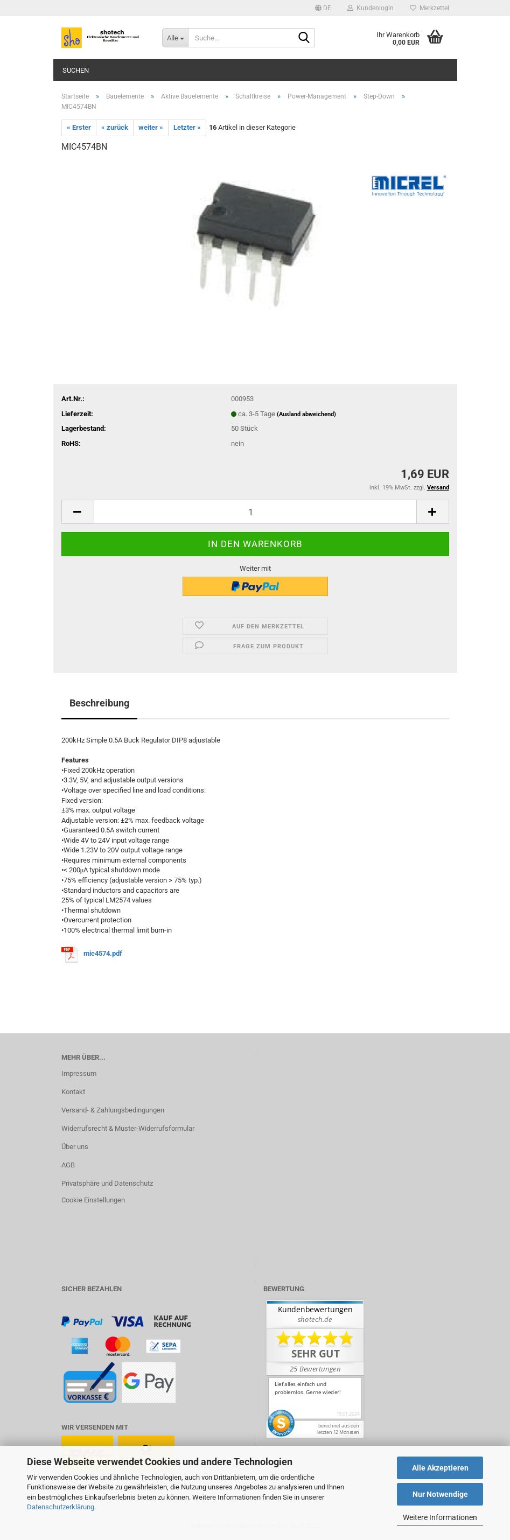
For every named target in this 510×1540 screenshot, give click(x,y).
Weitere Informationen (440, 1517)
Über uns (74, 1147)
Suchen (75, 70)
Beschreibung (99, 703)
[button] (323, 8)
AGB (68, 1165)
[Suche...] (175, 37)
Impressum (78, 1073)
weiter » (150, 127)
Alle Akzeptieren (440, 1468)
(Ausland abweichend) (306, 414)
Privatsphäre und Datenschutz (107, 1183)
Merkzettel (429, 8)
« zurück (114, 127)
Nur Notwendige (440, 1494)
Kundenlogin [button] (370, 8)
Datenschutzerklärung (60, 1507)
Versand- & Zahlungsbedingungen (112, 1110)
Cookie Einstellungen (93, 1200)
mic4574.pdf (102, 953)
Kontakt (73, 1092)
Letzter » (187, 127)
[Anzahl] (255, 512)
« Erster (79, 127)
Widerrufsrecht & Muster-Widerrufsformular (127, 1128)
